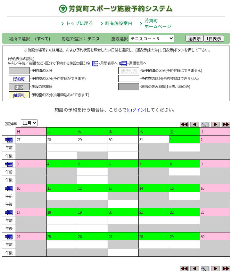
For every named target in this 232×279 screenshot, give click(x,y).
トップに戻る (79, 23)
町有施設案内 (118, 23)
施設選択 (119, 38)
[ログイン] (136, 110)
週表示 (194, 38)
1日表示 (213, 38)
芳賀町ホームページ (157, 23)
